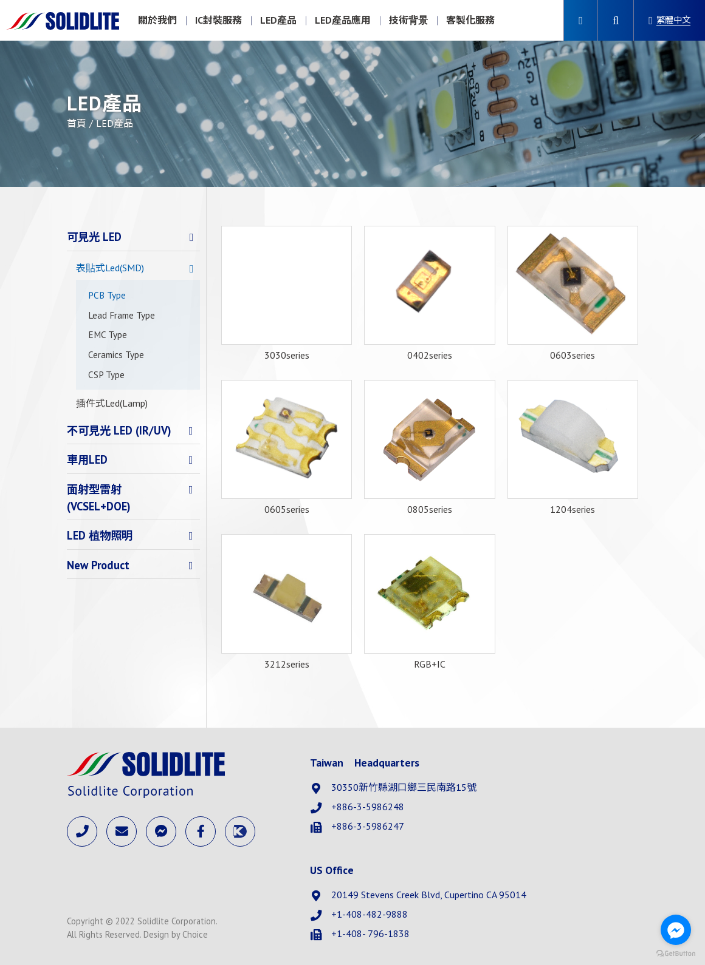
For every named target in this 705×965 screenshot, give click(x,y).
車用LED (87, 459)
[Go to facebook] (676, 930)
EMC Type (107, 334)
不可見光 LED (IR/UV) (119, 430)
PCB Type (107, 295)
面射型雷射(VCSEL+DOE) (99, 497)
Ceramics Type (116, 355)
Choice (195, 934)
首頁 (76, 123)
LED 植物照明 (99, 535)
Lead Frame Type (121, 315)
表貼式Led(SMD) (110, 268)
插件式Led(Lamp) (112, 403)
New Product (98, 565)
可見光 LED (94, 236)
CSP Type (106, 375)
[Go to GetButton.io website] (675, 953)
